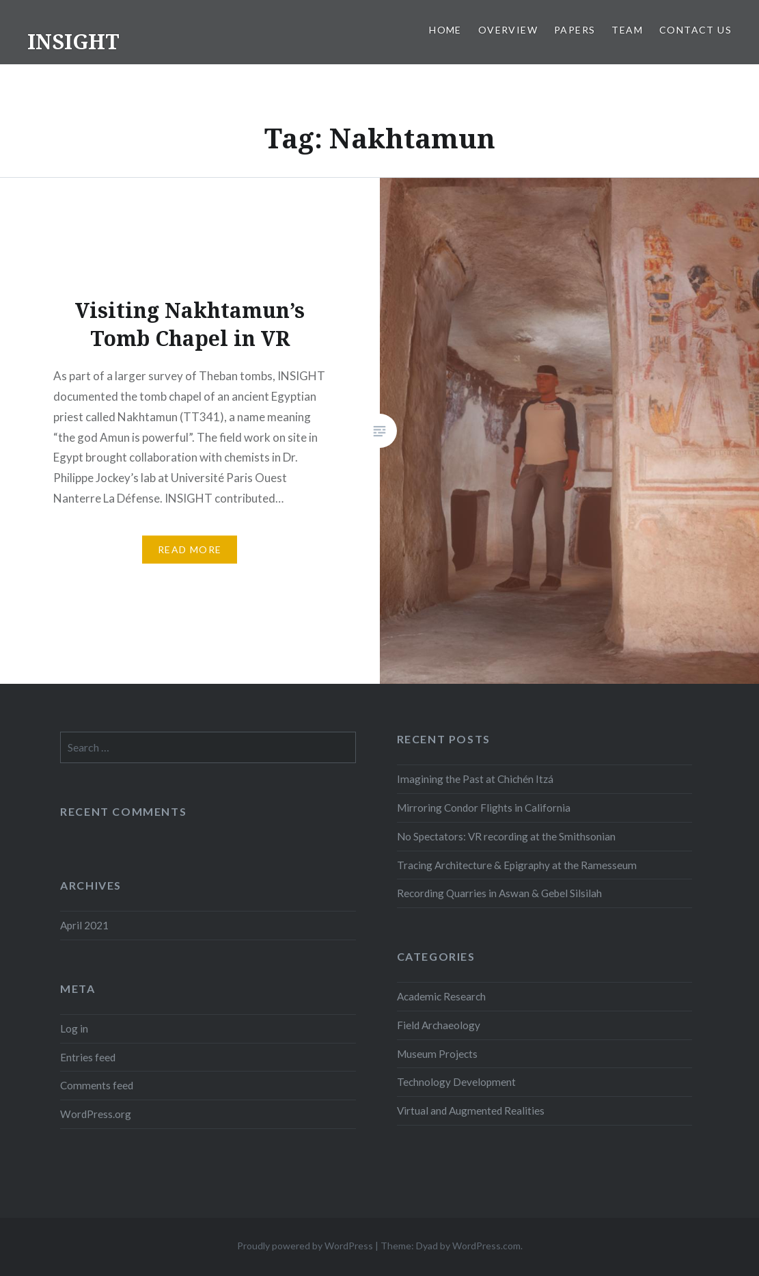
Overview (508, 30)
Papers (574, 30)
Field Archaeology (438, 1025)
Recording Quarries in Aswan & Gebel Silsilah (499, 893)
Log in (74, 1028)
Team (627, 30)
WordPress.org (95, 1114)
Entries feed (87, 1057)
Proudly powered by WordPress (305, 1245)
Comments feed (96, 1085)
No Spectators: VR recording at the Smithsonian (506, 836)
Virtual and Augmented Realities (470, 1110)
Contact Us (695, 30)
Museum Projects (437, 1054)
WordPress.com (486, 1245)
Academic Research (441, 996)
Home (445, 30)
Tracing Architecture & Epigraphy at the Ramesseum (517, 865)
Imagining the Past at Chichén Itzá (475, 779)
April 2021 (84, 925)
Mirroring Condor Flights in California (483, 807)
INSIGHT (73, 41)
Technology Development (456, 1082)
